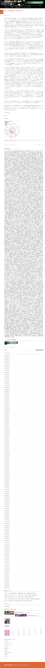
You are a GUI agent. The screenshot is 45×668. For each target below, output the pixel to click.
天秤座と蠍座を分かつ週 (27, 264)
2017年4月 (7, 557)
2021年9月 (7, 457)
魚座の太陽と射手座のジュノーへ (11, 171)
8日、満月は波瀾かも (11, 211)
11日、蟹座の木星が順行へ (14, 152)
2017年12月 (7, 542)
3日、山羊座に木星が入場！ (33, 262)
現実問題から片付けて (32, 263)
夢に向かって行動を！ (18, 293)
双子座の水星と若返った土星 (31, 166)
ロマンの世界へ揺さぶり (16, 260)
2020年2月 (7, 493)
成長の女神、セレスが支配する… (16, 328)
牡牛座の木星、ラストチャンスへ (19, 185)
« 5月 (5, 636)
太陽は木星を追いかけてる (31, 282)
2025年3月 (7, 378)
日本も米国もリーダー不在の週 (17, 177)
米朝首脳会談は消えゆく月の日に (15, 291)
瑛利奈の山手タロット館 (18, 5)
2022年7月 (7, 438)
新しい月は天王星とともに (26, 247)
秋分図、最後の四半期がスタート (32, 265)
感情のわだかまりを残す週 (15, 247)
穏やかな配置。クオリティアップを (14, 199)
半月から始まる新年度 (10, 332)
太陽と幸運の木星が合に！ (10, 224)
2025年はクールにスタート (27, 174)
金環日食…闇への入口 (32, 178)
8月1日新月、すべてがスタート (10, 269)
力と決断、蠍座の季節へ (10, 213)
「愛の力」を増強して (29, 209)
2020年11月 (7, 476)
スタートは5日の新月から (20, 275)
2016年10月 (7, 568)
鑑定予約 (40, 5)
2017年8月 (7, 549)
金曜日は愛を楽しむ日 (26, 240)
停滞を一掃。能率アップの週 (28, 306)
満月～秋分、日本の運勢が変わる (17, 232)
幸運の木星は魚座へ (33, 238)
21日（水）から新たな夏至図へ (28, 310)
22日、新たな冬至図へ (16, 192)
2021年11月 (7, 453)
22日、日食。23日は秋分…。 (26, 160)
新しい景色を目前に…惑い (9, 206)
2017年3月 (7, 559)
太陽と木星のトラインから (11, 178)
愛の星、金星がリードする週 (19, 327)
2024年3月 (7, 400)
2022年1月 (7, 449)
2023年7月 (7, 415)
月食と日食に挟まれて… (11, 188)
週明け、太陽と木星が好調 (33, 254)
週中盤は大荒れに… (34, 295)
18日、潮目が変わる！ (37, 241)
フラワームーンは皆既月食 (15, 220)
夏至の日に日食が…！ (31, 253)
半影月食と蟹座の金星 (9, 204)
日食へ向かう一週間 (22, 315)
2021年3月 (7, 468)
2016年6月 (7, 576)
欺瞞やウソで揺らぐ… (19, 214)
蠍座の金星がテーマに (38, 192)
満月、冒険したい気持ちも (10, 193)
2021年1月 (7, 472)
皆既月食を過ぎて (9, 212)
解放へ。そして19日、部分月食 (35, 228)
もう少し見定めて (31, 152)
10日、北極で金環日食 (30, 236)
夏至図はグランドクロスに (31, 327)
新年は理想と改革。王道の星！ (34, 299)
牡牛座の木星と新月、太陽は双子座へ (27, 203)
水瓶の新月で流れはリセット (27, 260)
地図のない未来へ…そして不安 (15, 305)
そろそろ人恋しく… (20, 224)
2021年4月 (7, 466)
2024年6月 (7, 395)
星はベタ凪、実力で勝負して (15, 174)
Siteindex (6, 641)
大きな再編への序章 (28, 213)
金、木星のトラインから (28, 190)
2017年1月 (7, 563)
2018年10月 (7, 523)
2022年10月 (7, 432)
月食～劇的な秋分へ (14, 179)
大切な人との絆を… (27, 312)
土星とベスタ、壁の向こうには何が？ (13, 285)
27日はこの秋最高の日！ (16, 321)
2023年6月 (7, 417)
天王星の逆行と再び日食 (27, 288)
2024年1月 (7, 404)
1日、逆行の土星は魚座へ (24, 161)
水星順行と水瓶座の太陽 (19, 209)
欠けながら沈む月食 (37, 269)
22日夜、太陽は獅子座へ (13, 163)
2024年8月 (7, 391)
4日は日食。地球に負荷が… (14, 228)
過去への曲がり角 (38, 144)
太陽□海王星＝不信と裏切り (27, 192)
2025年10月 (7, 364)
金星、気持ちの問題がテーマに (27, 235)
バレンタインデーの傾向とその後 (33, 315)
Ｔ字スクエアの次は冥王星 (15, 235)
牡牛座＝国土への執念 (15, 221)
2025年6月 (7, 372)
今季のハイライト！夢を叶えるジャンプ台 (19, 299)
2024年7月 (7, 393)
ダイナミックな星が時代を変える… (19, 243)
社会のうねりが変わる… (27, 241)
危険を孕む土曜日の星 (16, 326)
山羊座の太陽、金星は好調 (22, 154)
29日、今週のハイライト (20, 218)
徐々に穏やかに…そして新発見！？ (31, 308)
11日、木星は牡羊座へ (25, 220)
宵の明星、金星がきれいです (25, 318)
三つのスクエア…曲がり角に (33, 155)
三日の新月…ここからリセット (33, 226)
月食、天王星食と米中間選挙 (20, 212)
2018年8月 (7, 527)
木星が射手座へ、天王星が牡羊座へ (18, 283)
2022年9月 (7, 434)
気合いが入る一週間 (17, 300)
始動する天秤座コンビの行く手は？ (14, 322)
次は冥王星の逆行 (16, 331)
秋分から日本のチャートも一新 (28, 305)
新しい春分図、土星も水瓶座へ (13, 257)
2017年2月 (7, 561)
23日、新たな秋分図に (15, 197)
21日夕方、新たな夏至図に (31, 218)
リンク (6, 658)
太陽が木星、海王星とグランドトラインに (15, 290)
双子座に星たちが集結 (35, 184)
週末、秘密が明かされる (28, 207)
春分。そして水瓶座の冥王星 (36, 205)
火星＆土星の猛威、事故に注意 (23, 295)
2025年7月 (7, 370)
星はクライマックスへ (8, 293)
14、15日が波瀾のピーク (10, 256)
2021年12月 (7, 451)
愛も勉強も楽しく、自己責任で (27, 331)
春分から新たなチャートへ (22, 314)
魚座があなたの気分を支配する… (17, 297)
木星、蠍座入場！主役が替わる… (26, 304)
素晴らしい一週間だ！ (16, 173)
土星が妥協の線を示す (16, 240)
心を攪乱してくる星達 (29, 284)
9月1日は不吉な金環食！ (36, 324)
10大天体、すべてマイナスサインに (21, 195)
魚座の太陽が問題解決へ (19, 259)
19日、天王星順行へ (11, 226)
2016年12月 (7, 565)
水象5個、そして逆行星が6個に (19, 253)
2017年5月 (7, 555)
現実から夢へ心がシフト (36, 318)
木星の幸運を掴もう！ (21, 231)
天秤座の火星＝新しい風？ (30, 232)
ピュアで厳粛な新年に (28, 261)
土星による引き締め (20, 213)
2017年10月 (7, 546)
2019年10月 (7, 500)
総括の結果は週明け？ (28, 319)
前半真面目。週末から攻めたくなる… (11, 301)
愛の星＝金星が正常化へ (25, 313)
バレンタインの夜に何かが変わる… (22, 277)
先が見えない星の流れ (34, 181)
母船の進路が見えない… (28, 328)
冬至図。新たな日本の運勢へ (17, 227)
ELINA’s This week (7, 5)
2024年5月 (7, 397)
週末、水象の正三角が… (10, 218)
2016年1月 (7, 585)
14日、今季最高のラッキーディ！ (20, 296)
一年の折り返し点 (36, 213)
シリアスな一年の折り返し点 (30, 290)
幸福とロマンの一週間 (35, 301)
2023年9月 (7, 412)
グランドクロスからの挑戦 (36, 313)
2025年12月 (7, 361)
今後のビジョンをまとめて (17, 255)
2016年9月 (7, 570)
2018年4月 (7, 534)
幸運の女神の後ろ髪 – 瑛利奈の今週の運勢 (23, 600)
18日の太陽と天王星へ (16, 167)
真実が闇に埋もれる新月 (11, 282)
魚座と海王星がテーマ (38, 222)
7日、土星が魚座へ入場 (20, 206)
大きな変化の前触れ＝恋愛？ (18, 274)
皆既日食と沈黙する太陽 (18, 270)
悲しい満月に (35, 250)
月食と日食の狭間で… (13, 307)
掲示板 (6, 654)
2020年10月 (7, 478)
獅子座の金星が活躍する (34, 161)
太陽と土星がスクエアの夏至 (32, 164)
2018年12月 (7, 519)
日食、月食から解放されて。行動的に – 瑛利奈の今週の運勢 (27, 598)
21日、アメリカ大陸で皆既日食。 (23, 278)
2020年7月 (7, 483)
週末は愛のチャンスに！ (36, 278)
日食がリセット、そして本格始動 (28, 322)
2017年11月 (7, 544)
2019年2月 (7, 515)
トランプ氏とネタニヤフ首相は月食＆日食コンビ (14, 150)
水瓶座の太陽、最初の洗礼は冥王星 (29, 173)
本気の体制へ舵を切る (25, 248)
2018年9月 (7, 525)
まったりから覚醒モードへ (32, 296)
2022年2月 (7, 448)
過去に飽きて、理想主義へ (15, 310)
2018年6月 (7, 531)
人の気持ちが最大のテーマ (24, 333)
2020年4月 (7, 489)
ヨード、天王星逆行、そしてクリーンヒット (22, 250)
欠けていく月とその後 (11, 278)
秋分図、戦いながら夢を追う (36, 248)
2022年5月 (7, 442)
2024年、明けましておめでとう (33, 191)
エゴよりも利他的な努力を (26, 233)
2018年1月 (7, 540)
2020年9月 (7, 480)
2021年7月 (7, 461)
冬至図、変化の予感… (14, 262)
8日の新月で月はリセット (32, 185)
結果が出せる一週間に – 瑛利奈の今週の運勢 (27, 595)
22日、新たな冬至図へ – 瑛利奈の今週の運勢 (24, 597)
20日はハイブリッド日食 (28, 204)
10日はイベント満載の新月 (13, 189)
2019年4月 (7, 512)
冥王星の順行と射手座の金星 (32, 231)
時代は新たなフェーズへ (22, 239)
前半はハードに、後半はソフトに (23, 211)
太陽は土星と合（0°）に (30, 150)
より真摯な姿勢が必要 (38, 255)
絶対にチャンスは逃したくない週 (20, 263)
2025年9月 (7, 366)
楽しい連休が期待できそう (37, 312)
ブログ (6, 656)
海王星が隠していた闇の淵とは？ (21, 320)
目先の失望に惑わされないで (37, 214)
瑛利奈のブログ (19, 7)
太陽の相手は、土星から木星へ (20, 164)
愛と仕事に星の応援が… (17, 241)
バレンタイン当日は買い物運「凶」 (32, 259)
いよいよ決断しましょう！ (35, 329)
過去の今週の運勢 (27, 7)
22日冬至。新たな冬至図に (21, 155)
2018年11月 (7, 521)
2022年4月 (7, 444)
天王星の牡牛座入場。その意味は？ (35, 292)
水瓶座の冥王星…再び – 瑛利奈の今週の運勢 (26, 593)
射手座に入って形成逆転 (9, 320)
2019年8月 (7, 504)
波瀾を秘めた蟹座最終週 (37, 199)
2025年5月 (7, 374)
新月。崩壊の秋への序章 (10, 215)
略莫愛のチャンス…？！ (33, 334)
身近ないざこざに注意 (37, 319)
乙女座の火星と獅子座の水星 (10, 200)
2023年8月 (7, 414)
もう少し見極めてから (11, 281)
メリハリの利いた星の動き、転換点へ (21, 181)
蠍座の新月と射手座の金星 (16, 264)
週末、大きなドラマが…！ (22, 303)
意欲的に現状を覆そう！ (11, 295)
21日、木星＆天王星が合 (28, 186)
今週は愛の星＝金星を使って (36, 271)
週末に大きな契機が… (26, 184)
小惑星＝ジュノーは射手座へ (13, 160)
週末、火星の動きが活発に (29, 162)
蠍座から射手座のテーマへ (25, 301)
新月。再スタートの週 (33, 219)
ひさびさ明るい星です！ (25, 257)
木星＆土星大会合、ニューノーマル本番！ (16, 245)
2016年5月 (7, 578)
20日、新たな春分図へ (36, 240)
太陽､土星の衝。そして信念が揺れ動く (23, 215)
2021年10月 (7, 455)
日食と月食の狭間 (29, 212)
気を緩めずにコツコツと (28, 255)
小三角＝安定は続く (14, 276)
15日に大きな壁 (22, 236)
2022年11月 (7, 431)
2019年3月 (7, 514)
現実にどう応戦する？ (29, 325)
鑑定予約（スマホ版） (9, 7)
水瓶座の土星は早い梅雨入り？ (22, 238)
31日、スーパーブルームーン (11, 198)
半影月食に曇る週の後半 (18, 261)
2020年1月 (7, 495)
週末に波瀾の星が (36, 207)
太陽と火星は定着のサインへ (26, 168)
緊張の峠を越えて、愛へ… (9, 242)
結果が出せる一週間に (21, 191)
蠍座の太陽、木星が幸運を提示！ (34, 303)
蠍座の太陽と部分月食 (33, 195)
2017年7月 (7, 551)
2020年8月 (7, 482)
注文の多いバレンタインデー (30, 297)
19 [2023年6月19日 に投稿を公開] (7, 633)
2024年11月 (7, 385)
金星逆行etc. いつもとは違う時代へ (31, 227)
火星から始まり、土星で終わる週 (12, 203)
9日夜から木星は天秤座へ (25, 324)
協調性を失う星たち (31, 175)
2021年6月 (7, 463)
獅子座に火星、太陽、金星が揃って (25, 269)
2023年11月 (7, 408)
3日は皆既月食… (23, 152)
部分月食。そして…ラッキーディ (24, 307)
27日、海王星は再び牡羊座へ (33, 153)
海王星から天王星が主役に (29, 270)
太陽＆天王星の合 (39, 203)
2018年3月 (7, 536)
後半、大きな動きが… (35, 220)
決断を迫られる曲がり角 (9, 248)
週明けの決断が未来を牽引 (22, 254)
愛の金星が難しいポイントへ (37, 249)
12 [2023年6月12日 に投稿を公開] (7, 632)
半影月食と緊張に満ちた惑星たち (22, 332)
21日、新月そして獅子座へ (13, 252)
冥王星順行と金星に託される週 (26, 159)
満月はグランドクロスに (13, 318)
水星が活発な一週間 (25, 246)
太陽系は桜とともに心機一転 (32, 275)
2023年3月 (7, 423)
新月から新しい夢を (33, 311)
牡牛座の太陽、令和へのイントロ (31, 274)
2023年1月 (7, 427)
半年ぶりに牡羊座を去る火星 (32, 243)
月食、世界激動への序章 (11, 254)
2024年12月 (7, 383)
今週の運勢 (13, 140)
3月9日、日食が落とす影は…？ (12, 333)
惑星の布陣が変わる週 (33, 320)
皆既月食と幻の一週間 (10, 238)
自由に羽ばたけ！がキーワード (28, 300)
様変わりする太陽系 (25, 202)
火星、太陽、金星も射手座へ (18, 156)
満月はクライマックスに (31, 242)
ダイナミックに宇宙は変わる (17, 267)
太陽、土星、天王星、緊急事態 (17, 234)
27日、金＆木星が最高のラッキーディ (32, 156)
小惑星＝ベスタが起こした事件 (27, 217)
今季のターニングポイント (10, 265)
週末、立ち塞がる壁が (15, 217)
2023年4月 (7, 421)
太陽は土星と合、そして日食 (23, 279)
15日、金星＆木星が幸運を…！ (25, 179)
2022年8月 (7, 436)
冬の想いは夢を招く (23, 262)
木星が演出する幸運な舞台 (37, 268)
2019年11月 (7, 499)
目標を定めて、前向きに (27, 199)
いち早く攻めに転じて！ (27, 335)
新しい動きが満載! (26, 249)
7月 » (8, 636)
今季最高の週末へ (24, 311)
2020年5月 (7, 487)
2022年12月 (7, 429)
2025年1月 (7, 381)
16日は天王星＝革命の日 (31, 198)
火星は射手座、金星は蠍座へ (31, 157)
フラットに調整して (19, 319)
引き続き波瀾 (17, 248)
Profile (6, 646)
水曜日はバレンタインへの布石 (21, 334)
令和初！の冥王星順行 (21, 265)
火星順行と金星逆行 (39, 170)
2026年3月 (7, 355)
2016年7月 (7, 574)
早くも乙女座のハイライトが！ (16, 306)
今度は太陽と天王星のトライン (27, 197)
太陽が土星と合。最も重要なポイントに (21, 225)
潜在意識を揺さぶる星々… (14, 324)
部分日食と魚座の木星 (38, 212)
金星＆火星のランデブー (30, 224)
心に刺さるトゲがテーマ (27, 285)
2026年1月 (7, 359)
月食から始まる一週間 (15, 246)
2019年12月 (7, 497)
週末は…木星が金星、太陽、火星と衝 (35, 154)
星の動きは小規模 (35, 196)
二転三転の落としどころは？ (28, 321)
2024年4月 (7, 398)
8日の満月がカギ (19, 256)
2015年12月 (7, 587)
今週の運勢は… (35, 182)
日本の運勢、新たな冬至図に (29, 210)
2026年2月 (7, 357)
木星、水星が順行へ (12, 231)
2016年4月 (7, 580)
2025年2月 (7, 380)
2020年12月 (7, 474)
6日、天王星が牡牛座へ (24, 276)
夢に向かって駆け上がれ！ (24, 329)
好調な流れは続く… (9, 164)
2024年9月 (7, 389)
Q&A (6, 650)
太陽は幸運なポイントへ (17, 249)
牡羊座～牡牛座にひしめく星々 (15, 205)
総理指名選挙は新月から (14, 159)
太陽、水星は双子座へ (8, 272)
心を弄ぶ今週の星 (38, 300)
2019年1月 (7, 517)
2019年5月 (7, 510)
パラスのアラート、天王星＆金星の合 (20, 219)
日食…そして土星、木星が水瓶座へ (32, 245)
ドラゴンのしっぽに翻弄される (13, 298)
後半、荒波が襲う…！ (36, 307)
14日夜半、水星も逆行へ (21, 226)
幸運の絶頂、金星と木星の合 (17, 162)
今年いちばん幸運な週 (39, 197)
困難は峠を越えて (27, 214)
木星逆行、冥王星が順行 (22, 178)
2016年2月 (7, 583)
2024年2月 (7, 402)
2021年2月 (7, 470)
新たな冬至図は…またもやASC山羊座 (24, 281)
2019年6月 (7, 508)
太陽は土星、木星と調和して (11, 144)
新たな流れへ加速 (35, 233)
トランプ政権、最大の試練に (13, 168)
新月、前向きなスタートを (33, 239)
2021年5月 (7, 464)
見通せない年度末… (26, 205)
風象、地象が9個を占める (15, 233)
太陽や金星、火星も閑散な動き (24, 163)
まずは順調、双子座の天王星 (37, 163)
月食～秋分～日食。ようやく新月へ (31, 177)
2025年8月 (7, 368)
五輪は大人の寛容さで (29, 234)
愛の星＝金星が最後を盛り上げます (16, 210)
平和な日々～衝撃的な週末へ (12, 329)
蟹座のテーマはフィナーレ (18, 308)
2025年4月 (7, 376)
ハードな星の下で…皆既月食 (13, 289)
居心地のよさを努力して (17, 186)
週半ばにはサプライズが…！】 (17, 312)
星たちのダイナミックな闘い (12, 271)
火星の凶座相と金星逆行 (13, 315)
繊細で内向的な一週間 (38, 217)
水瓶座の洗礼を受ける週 (20, 242)
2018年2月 (7, 538)
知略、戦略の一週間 (33, 221)
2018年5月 (7, 532)
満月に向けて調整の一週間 (16, 335)
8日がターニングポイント (36, 257)
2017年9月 (7, 548)
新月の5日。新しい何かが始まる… (28, 229)
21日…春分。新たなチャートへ (17, 222)
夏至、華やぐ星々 (14, 236)
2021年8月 (7, 459)
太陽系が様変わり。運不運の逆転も (12, 313)
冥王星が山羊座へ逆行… (37, 179)
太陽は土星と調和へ (28, 293)
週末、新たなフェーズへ (28, 222)
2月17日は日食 (39, 152)
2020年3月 (7, 491)
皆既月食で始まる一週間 (13, 161)
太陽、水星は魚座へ (38, 189)
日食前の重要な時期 (24, 221)
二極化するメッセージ (17, 190)
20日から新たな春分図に (32, 188)
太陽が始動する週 (7, 249)
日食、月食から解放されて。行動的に (33, 193)
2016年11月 (7, 566)
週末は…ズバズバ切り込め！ (18, 317)
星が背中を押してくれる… (38, 264)
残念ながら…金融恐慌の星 (29, 256)
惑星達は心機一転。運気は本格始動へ (12, 311)
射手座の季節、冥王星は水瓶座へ (30, 176)
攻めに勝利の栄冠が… (20, 325)
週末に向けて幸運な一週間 (15, 169)
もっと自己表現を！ (36, 326)
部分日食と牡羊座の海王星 (26, 169)
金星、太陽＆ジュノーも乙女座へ (15, 268)
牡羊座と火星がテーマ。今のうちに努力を (26, 170)
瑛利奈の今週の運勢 (12, 1)
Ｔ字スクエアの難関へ (36, 215)
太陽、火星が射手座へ (21, 193)
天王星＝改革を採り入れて (22, 200)
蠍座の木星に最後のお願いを (18, 284)
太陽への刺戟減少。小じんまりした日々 (28, 298)
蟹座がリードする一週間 (33, 183)
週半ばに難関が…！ (39, 310)
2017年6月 (7, 553)
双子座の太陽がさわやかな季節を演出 (19, 292)
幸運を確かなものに (21, 282)
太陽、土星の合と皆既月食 (11, 170)
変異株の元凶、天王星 (12, 239)
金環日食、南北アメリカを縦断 (24, 196)
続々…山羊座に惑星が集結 (10, 155)
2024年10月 (7, 387)
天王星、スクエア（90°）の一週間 (26, 171)
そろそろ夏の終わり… (8, 250)
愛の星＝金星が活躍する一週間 (26, 289)
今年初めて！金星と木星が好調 (18, 166)
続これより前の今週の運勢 (9, 347)
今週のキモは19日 (33, 246)
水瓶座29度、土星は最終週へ (31, 206)
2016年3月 (7, 582)
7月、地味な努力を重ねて (22, 183)
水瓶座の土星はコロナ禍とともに (15, 207)
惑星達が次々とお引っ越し (11, 286)
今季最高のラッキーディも (31, 272)
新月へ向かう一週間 (15, 182)
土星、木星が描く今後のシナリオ (26, 189)
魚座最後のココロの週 (32, 314)
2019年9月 (7, 502)
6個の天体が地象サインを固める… (24, 286)
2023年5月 (7, 419)
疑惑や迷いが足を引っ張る (28, 291)
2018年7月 (7, 529)
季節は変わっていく (22, 198)
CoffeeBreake (7, 652)
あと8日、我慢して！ (24, 252)
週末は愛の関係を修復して (36, 333)
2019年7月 (7, 506)
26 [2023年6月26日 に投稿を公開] (7, 635)
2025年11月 (7, 363)
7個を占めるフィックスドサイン (20, 153)
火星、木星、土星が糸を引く (29, 267)
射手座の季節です (24, 228)
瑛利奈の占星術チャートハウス (30, 5)
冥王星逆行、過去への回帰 (27, 167)
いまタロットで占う (9, 644)
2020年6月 (7, 485)
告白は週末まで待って (34, 276)
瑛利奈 (7, 140)
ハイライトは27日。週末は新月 (17, 176)
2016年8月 (7, 572)
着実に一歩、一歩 (18, 204)
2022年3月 (7, 446)
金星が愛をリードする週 (37, 247)
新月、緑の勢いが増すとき (24, 271)
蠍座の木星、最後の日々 (30, 283)
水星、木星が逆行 (21, 157)
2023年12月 (7, 406)
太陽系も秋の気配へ (27, 268)
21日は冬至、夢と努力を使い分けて (18, 175)
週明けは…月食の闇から (21, 188)
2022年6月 (7, 440)
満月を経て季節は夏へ (26, 326)
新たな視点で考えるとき (30, 317)
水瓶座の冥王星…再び (12, 191)
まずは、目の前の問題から (16, 184)
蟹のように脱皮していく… (34, 252)
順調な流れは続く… (12, 183)
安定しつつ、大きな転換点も (19, 272)
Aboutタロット (8, 643)
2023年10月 (7, 410)
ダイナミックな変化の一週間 (26, 182)
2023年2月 (7, 425)
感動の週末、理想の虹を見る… (16, 288)
